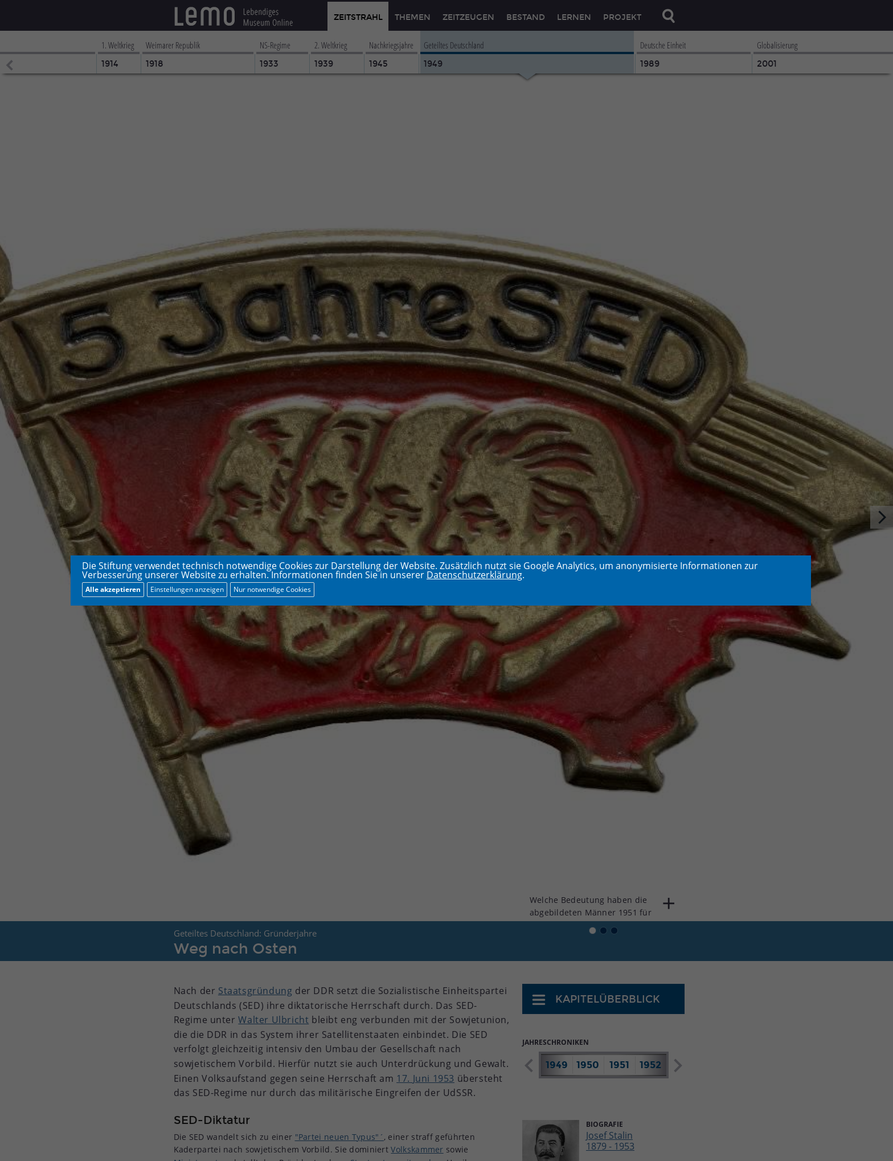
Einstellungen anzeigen (187, 589)
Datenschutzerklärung (474, 575)
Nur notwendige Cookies (272, 589)
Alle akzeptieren (113, 589)
